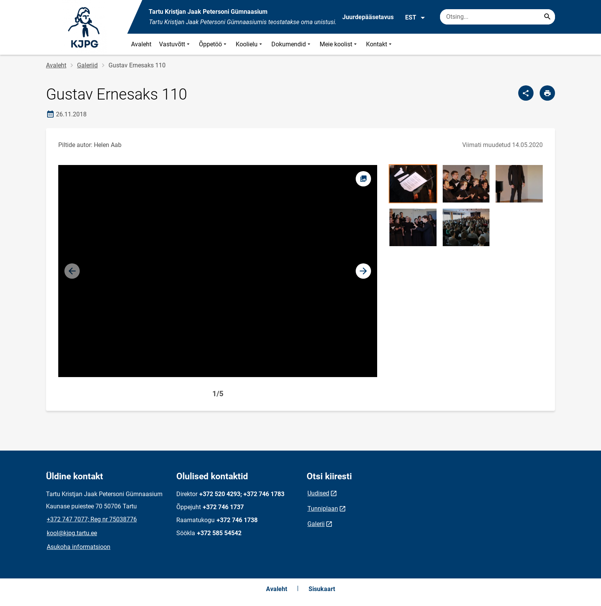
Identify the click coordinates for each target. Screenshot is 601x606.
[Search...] (547, 16)
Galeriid (87, 65)
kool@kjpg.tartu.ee (72, 533)
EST (415, 17)
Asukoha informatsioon (78, 546)
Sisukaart (322, 589)
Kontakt (379, 44)
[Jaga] (526, 93)
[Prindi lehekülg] (547, 93)
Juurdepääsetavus (368, 17)
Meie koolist (339, 44)
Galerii (316, 524)
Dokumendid (291, 44)
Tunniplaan (322, 508)
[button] (363, 271)
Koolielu (250, 44)
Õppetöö (213, 44)
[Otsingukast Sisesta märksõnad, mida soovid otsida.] (497, 17)
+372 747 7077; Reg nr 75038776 (92, 519)
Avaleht (141, 44)
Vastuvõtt (175, 44)
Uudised (318, 493)
